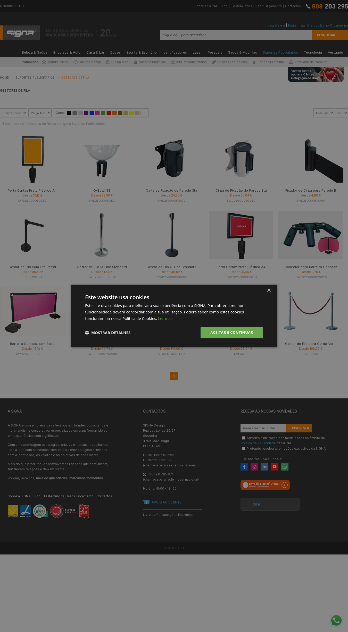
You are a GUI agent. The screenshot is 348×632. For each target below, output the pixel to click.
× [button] (269, 291)
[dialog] (174, 316)
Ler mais (165, 318)
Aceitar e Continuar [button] (231, 332)
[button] (107, 332)
